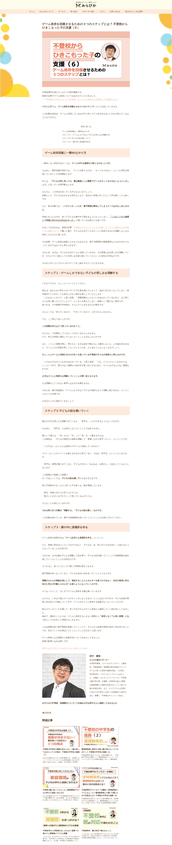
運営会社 (53, 838)
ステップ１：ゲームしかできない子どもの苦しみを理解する (86, 135)
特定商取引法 (92, 838)
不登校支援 (47, 713)
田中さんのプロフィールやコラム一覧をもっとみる (65, 649)
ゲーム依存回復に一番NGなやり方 (76, 131)
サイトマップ (63, 838)
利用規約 (102, 838)
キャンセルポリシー (115, 838)
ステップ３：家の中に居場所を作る (76, 142)
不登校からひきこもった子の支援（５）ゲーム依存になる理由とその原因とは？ (81, 99)
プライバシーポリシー (78, 838)
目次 (83, 126)
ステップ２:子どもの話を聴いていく (76, 139)
